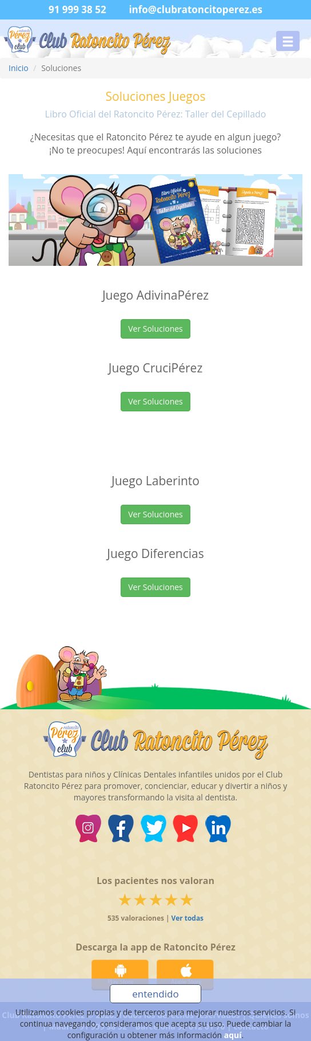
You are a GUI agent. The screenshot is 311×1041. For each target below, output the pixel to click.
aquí (233, 1035)
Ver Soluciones (155, 328)
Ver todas (188, 917)
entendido (155, 993)
